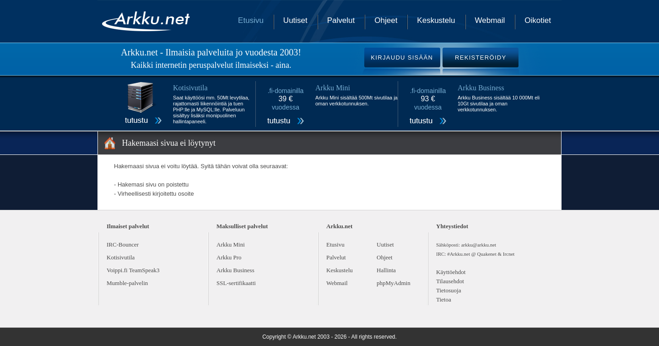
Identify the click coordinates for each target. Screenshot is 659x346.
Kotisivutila (121, 257)
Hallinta (386, 270)
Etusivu (251, 20)
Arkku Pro (229, 257)
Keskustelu (436, 20)
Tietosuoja (448, 290)
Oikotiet (537, 20)
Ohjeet (385, 20)
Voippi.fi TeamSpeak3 (133, 270)
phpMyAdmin (394, 283)
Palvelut (341, 20)
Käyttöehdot (450, 272)
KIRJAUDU (402, 57)
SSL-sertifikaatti (236, 283)
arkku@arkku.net (478, 244)
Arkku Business (235, 270)
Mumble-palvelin (127, 283)
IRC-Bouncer (123, 244)
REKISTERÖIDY (480, 57)
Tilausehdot (450, 281)
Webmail (490, 20)
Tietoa (443, 299)
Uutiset (295, 20)
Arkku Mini (230, 244)
